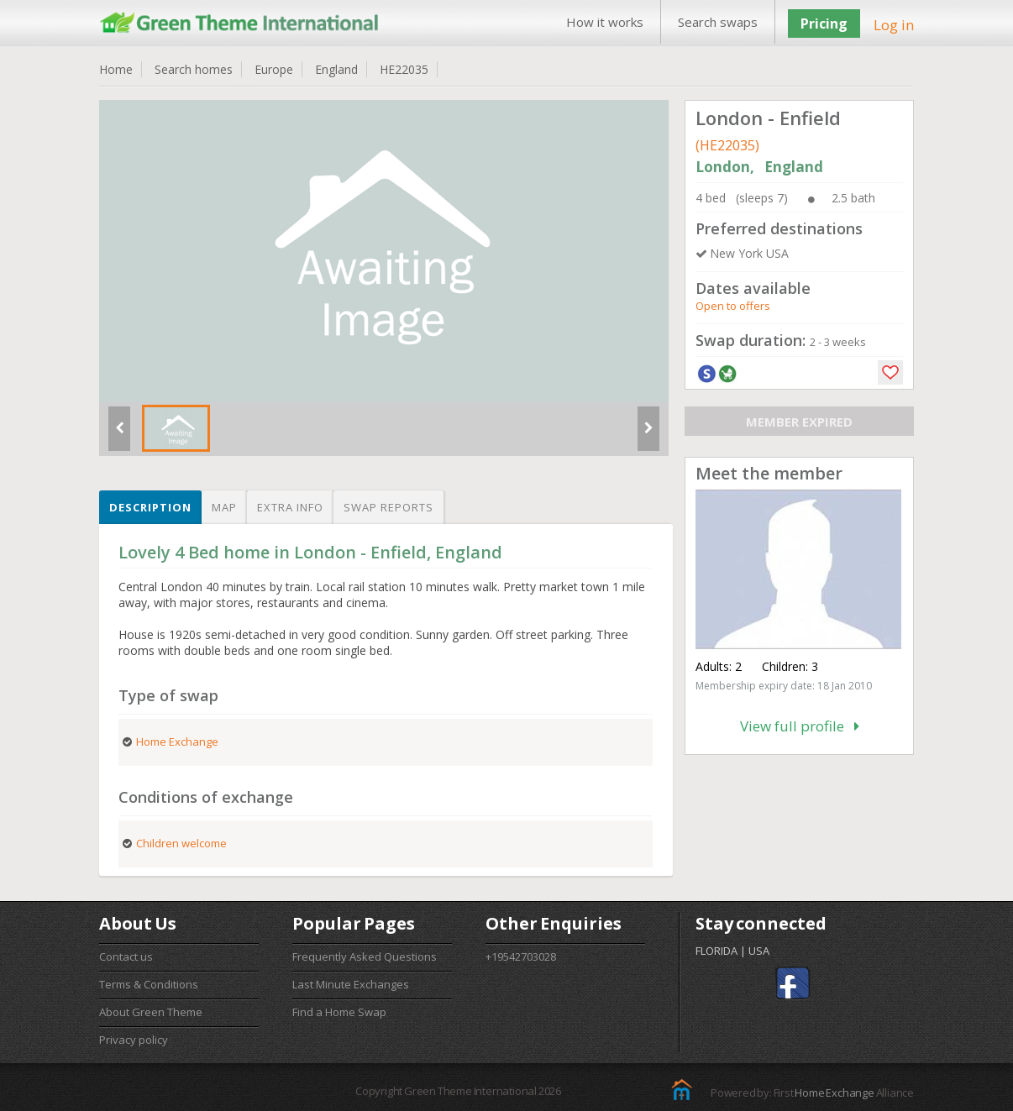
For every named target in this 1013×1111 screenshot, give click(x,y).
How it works (604, 21)
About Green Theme (150, 1011)
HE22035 (404, 69)
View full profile (799, 726)
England (336, 69)
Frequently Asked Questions (364, 956)
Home (116, 69)
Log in (894, 24)
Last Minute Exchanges (350, 984)
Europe (274, 69)
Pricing (824, 23)
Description (150, 507)
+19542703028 (521, 956)
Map (224, 507)
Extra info (290, 507)
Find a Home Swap (339, 1011)
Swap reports (388, 507)
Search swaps (718, 21)
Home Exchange (834, 1092)
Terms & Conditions (148, 984)
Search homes (194, 69)
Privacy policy (133, 1039)
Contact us (126, 956)
